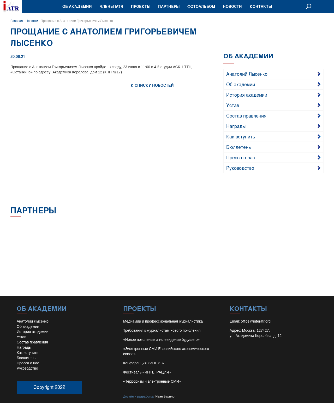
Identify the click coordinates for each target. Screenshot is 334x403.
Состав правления (246, 115)
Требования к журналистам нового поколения (162, 330)
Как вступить (240, 136)
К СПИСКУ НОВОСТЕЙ (152, 85)
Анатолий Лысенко (246, 73)
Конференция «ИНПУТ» (143, 363)
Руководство (240, 167)
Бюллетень (238, 146)
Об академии (77, 6)
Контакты (261, 6)
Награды (236, 125)
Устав (232, 105)
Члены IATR (111, 6)
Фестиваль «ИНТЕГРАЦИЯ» (147, 372)
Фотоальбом (201, 6)
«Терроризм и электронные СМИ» (152, 381)
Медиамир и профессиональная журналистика (163, 321)
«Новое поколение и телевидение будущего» (161, 339)
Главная (16, 20)
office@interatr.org (256, 321)
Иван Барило (164, 396)
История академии (246, 94)
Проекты (140, 6)
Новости (232, 6)
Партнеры (169, 6)
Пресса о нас (240, 157)
